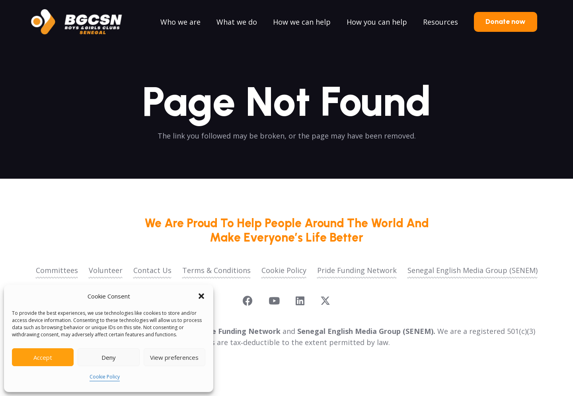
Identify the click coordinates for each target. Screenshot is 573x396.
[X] (325, 301)
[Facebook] (248, 301)
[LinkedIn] (300, 301)
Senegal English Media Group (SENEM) (472, 270)
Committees (57, 270)
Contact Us (152, 270)
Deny (108, 357)
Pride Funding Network (357, 270)
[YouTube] (274, 301)
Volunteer (106, 270)
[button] (201, 296)
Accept (42, 357)
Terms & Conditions (216, 270)
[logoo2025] (82, 22)
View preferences (174, 357)
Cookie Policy (105, 376)
